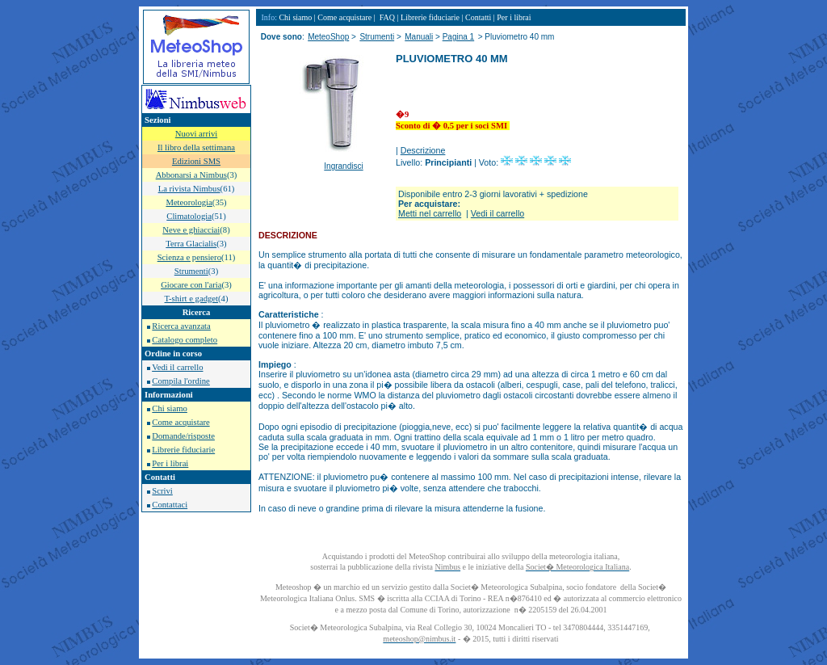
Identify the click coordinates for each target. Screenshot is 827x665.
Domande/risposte (183, 435)
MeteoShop (328, 36)
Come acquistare (180, 422)
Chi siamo (169, 408)
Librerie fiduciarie (183, 449)
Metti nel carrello (429, 213)
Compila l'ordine (180, 381)
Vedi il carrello (177, 367)
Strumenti (376, 36)
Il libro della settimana (196, 147)
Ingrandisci (343, 166)
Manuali (419, 36)
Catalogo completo (184, 339)
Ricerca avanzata (181, 326)
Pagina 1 (458, 36)
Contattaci (169, 504)
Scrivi (162, 490)
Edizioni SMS (196, 161)
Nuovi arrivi (196, 133)
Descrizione (423, 150)
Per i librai (170, 463)
